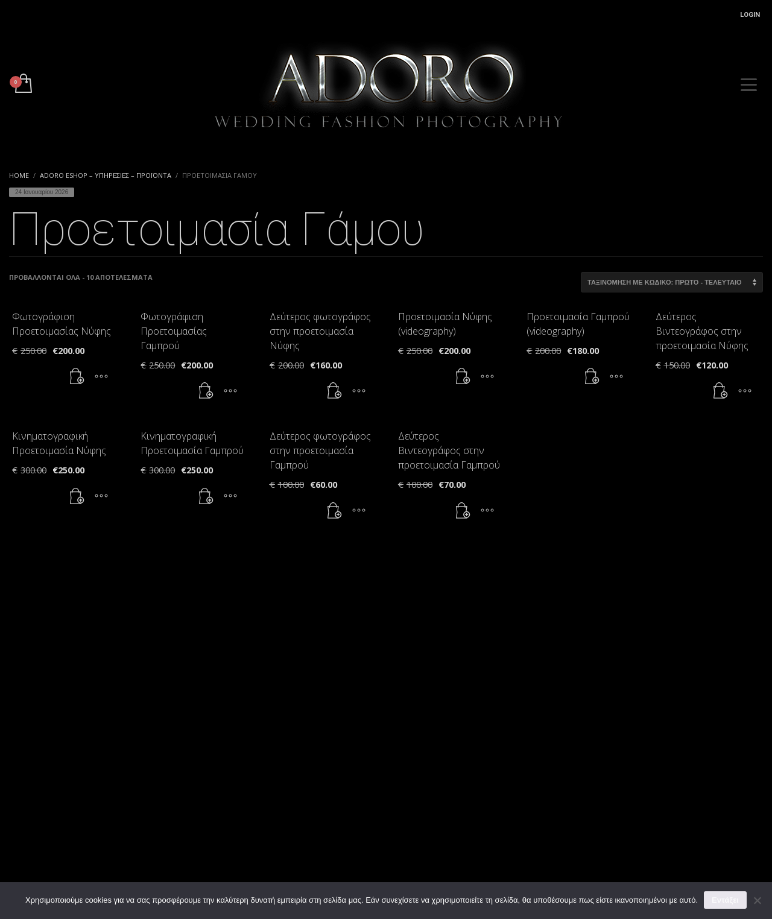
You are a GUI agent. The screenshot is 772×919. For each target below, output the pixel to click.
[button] (77, 376)
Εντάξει (725, 900)
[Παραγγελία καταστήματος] (672, 282)
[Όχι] (757, 900)
